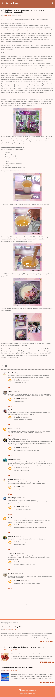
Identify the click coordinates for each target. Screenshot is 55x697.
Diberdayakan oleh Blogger (27, 690)
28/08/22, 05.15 (20, 536)
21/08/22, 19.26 (16, 428)
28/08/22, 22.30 (25, 447)
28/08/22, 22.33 (25, 562)
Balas (10, 388)
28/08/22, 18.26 (20, 553)
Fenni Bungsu (12, 498)
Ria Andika (11, 573)
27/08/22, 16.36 (25, 518)
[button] (52, 10)
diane (9, 428)
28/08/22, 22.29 (25, 417)
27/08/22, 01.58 (21, 498)
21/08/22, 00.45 (18, 410)
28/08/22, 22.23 (19, 573)
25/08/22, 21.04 (24, 439)
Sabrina (10, 459)
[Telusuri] (52, 3)
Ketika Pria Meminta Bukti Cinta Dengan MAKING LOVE (22, 647)
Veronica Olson (31, 693)
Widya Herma (12, 553)
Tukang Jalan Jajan (13, 439)
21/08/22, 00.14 (16, 391)
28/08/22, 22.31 (25, 506)
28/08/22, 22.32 (25, 525)
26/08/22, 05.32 (17, 459)
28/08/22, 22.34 (25, 580)
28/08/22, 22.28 (25, 380)
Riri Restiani (12, 3)
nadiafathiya (11, 536)
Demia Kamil (12, 373)
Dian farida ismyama (14, 518)
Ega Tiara (11, 410)
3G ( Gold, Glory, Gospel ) (11, 627)
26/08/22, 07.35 (20, 479)
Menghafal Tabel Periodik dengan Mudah (17, 668)
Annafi (10, 391)
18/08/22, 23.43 (20, 373)
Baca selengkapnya (47, 642)
